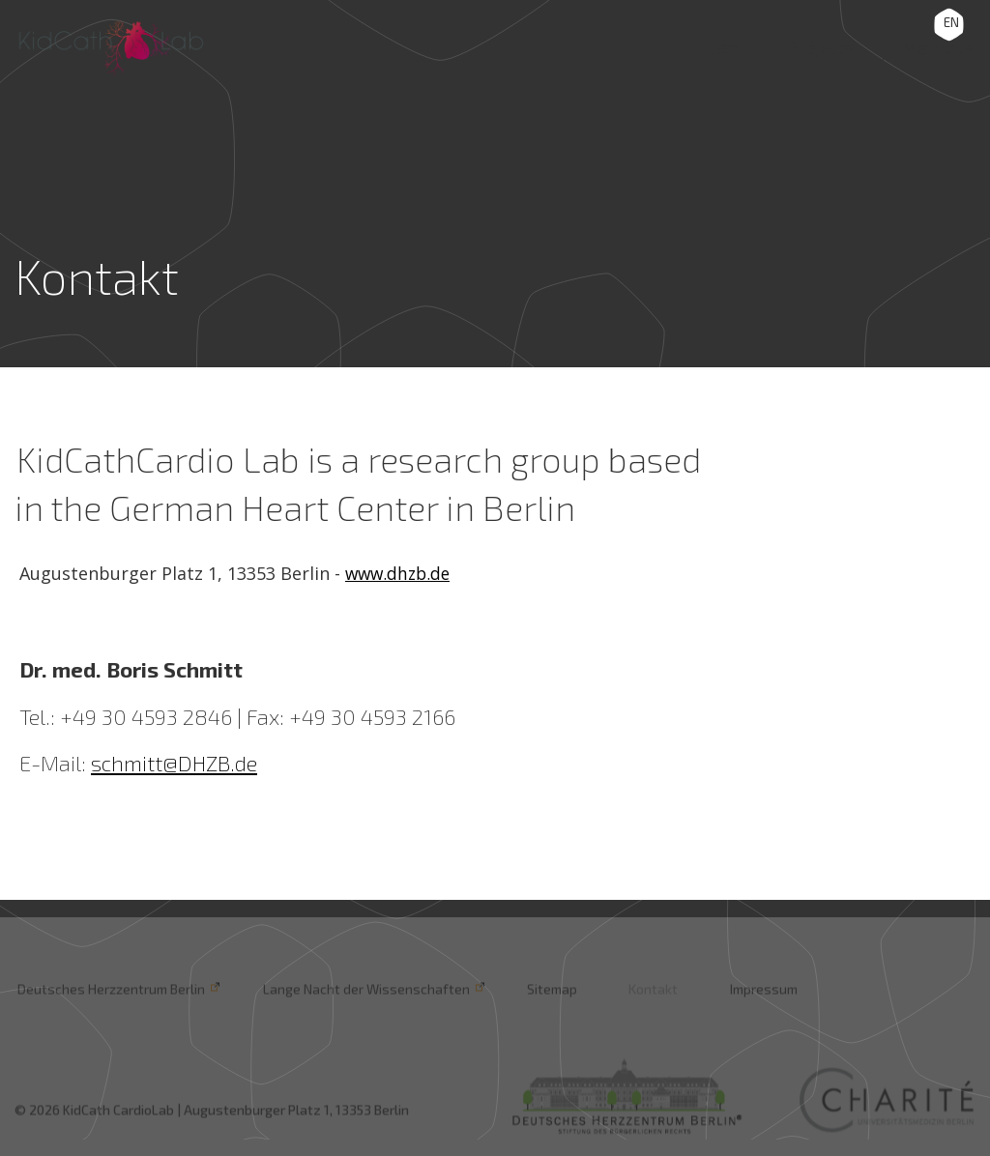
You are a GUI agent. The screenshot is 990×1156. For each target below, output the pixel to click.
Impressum (747, 989)
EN (951, 22)
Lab (709, 44)
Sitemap (542, 989)
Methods (933, 44)
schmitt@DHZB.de (174, 762)
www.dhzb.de (400, 573)
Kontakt (640, 989)
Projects (809, 44)
